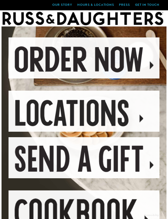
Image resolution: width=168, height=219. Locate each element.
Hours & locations (95, 5)
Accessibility (151, 215)
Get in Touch (147, 5)
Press (124, 5)
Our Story (62, 5)
